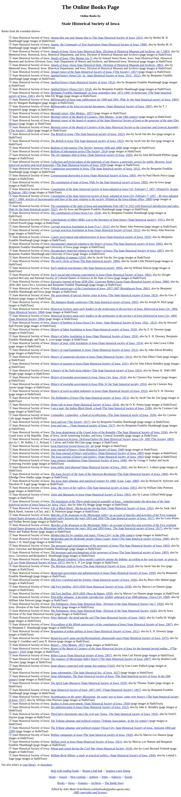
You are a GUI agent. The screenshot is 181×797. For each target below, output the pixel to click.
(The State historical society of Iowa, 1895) (107, 243)
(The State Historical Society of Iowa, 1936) (109, 432)
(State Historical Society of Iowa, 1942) (89, 467)
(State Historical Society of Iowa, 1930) (103, 573)
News (71, 783)
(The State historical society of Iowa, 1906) (110, 538)
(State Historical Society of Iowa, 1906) (110, 281)
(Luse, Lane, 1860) (95, 480)
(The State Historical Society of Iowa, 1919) (90, 163)
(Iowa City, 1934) (76, 212)
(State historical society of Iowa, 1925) (101, 237)
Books (61, 783)
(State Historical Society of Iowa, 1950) (90, 703)
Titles (104, 776)
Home (52, 776)
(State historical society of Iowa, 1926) (94, 579)
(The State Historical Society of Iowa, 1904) (109, 474)
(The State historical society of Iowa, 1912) (95, 168)
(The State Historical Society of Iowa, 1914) (92, 566)
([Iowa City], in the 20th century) (93, 535)
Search (63, 776)
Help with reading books (65, 770)
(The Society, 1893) (112, 439)
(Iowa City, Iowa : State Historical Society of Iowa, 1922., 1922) (104, 322)
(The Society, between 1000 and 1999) (86, 147)
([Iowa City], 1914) (71, 89)
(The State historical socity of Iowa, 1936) (103, 415)
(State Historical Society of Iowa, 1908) (99, 44)
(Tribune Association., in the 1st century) (100, 720)
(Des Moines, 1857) (68, 644)
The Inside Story (114, 783)
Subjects (116, 776)
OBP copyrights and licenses (90, 792)
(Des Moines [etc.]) (71, 58)
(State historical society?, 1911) (107, 219)
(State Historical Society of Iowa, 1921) (86, 741)
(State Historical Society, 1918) (91, 748)
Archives (96, 783)
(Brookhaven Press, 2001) (100, 288)
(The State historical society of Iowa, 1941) (94, 487)
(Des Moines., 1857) (72, 113)
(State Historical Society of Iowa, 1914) (85, 404)
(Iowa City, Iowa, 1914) (88, 377)
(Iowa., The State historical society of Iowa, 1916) (104, 714)
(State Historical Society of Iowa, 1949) (88, 449)
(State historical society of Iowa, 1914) (97, 343)
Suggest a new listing (118, 770)
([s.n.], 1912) (80, 226)
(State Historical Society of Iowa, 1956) (103, 755)
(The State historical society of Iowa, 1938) (101, 408)
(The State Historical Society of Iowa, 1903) (110, 545)
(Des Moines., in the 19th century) (94, 116)
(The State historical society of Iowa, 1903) (94, 302)
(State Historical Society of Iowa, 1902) (101, 274)
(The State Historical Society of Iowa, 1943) (98, 617)
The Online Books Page (90, 7)
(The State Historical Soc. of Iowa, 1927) (85, 672)
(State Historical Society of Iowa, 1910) (94, 336)
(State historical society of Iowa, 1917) (83, 425)
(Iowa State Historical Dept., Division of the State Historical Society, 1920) (104, 610)
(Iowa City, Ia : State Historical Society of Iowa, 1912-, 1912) (95, 75)
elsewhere (46, 764)
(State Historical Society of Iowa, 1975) (109, 638)
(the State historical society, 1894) (87, 267)
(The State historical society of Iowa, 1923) (104, 295)
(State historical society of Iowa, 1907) (81, 655)
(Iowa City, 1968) (110, 597)
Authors (93, 776)
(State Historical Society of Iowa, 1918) (91, 586)
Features (83, 783)
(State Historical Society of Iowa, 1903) (93, 175)
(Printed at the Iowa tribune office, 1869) (93, 197)
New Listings (78, 776)
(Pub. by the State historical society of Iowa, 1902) (99, 182)
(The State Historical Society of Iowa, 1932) (97, 37)
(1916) (68, 257)
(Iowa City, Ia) (72, 446)
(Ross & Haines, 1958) (82, 593)
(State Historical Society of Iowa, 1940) (89, 460)
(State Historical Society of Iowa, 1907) (101, 106)
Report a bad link (92, 770)
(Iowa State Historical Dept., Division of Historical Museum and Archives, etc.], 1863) (110, 51)
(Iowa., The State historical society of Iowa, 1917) (92, 527)
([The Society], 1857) (94, 71)
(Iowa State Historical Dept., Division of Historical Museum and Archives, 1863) (107, 65)
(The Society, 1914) (79, 151)
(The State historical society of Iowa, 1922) (88, 134)
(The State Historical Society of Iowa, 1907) (101, 658)
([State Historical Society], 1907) (96, 689)
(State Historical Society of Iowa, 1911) (89, 363)
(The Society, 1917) (70, 421)
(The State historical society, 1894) (85, 261)
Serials (128, 776)
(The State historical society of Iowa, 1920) (92, 734)
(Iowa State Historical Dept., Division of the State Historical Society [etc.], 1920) (107, 603)
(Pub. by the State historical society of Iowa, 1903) (114, 99)
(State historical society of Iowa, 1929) (91, 154)
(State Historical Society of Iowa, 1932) (102, 508)
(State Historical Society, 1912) (91, 356)
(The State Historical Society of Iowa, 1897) (107, 250)
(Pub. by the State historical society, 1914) (99, 384)
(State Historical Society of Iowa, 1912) (83, 82)
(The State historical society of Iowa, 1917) (92, 517)
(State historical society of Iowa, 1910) (94, 329)
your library (29, 764)
